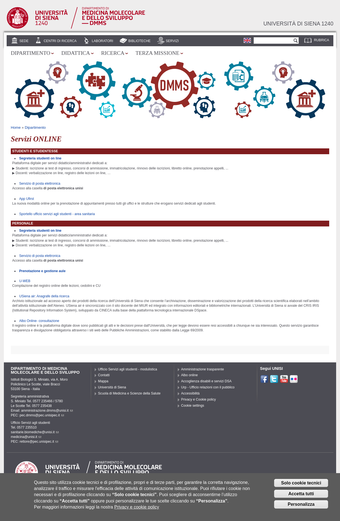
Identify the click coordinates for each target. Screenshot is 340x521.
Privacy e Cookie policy (198, 399)
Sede (24, 41)
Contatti (104, 375)
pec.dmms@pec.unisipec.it (42, 415)
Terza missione (157, 53)
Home (16, 127)
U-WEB (24, 281)
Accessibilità (190, 393)
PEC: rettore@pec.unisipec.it (34, 441)
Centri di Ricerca (60, 41)
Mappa (103, 381)
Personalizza (301, 507)
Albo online (189, 375)
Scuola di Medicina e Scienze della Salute (129, 393)
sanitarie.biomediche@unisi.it (35, 432)
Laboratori (102, 41)
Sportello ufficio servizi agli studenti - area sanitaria (57, 214)
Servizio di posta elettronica (39, 183)
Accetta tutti (301, 496)
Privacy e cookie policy (136, 509)
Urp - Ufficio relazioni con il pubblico (208, 387)
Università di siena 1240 (298, 23)
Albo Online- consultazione (39, 321)
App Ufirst (26, 199)
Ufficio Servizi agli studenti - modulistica (127, 369)
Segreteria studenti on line (40, 158)
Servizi (172, 41)
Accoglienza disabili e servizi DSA (206, 381)
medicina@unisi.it (26, 437)
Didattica (75, 53)
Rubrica (321, 40)
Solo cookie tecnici (301, 485)
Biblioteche (139, 41)
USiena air (27, 296)
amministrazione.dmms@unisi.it (47, 410)
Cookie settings (192, 405)
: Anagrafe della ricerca (52, 296)
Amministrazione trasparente (202, 369)
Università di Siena (112, 387)
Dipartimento (30, 53)
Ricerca (112, 53)
